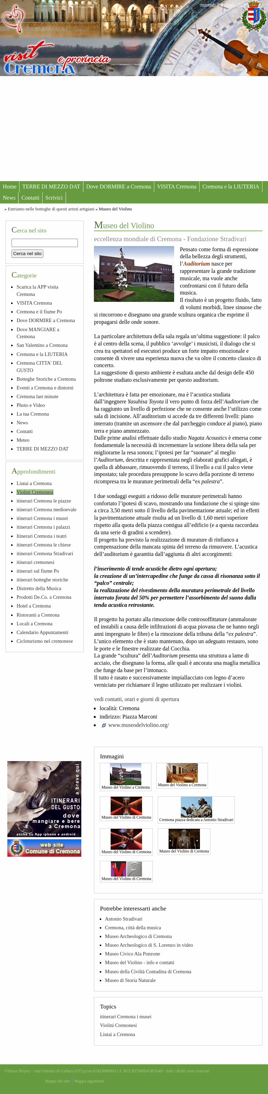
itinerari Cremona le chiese (43, 545)
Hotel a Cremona (33, 606)
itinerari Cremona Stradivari (44, 553)
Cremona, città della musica (133, 927)
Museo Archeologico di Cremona (138, 936)
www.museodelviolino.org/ (138, 725)
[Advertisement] (134, 128)
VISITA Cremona (176, 186)
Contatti (30, 198)
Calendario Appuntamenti (42, 632)
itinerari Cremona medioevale (46, 509)
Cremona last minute (37, 396)
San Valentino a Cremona (41, 345)
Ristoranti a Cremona (37, 615)
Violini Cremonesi (118, 1025)
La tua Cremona (32, 414)
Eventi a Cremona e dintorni (44, 387)
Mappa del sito (57, 1081)
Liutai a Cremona (117, 1034)
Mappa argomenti (89, 1081)
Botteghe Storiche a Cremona (46, 379)
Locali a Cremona (34, 623)
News (9, 198)
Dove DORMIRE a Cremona (118, 186)
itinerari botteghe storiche (42, 579)
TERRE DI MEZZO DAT (51, 186)
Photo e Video (30, 405)
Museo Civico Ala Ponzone (132, 954)
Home (9, 186)
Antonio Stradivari (124, 919)
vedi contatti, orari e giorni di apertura (136, 699)
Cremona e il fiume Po (39, 311)
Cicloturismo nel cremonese (44, 641)
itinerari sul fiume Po (37, 571)
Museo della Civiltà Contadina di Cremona (148, 971)
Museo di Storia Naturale (130, 980)
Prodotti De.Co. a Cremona (43, 597)
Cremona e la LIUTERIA (230, 186)
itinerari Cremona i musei (125, 1016)
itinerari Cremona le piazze (43, 501)
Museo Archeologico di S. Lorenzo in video (149, 945)
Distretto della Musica (38, 588)
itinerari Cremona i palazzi (43, 527)
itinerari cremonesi (35, 562)
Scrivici (54, 198)
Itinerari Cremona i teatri (41, 536)
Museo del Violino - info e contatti (139, 962)
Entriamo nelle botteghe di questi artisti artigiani (51, 209)
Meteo (22, 440)
